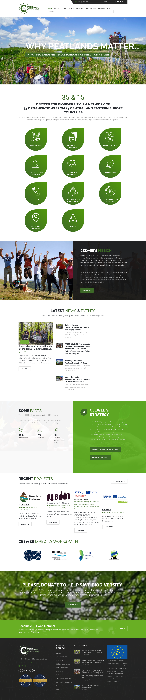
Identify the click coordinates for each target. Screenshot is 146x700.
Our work (79, 8)
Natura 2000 (59, 671)
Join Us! (122, 628)
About (56, 8)
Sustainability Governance (63, 678)
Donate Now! (73, 605)
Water (57, 689)
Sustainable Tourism (62, 686)
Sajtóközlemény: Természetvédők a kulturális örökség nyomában (93, 661)
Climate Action (60, 660)
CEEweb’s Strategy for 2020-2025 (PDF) (105, 449)
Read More (24, 368)
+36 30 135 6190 (103, 2)
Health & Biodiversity (62, 667)
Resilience (59, 675)
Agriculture (59, 653)
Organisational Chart (100, 457)
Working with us (104, 8)
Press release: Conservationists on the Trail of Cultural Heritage (36, 347)
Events (71, 8)
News (64, 8)
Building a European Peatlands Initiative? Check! (91, 686)
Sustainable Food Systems (64, 682)
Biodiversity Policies (62, 657)
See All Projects (119, 481)
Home (50, 8)
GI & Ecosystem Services (63, 664)
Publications (91, 8)
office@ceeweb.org (83, 2)
